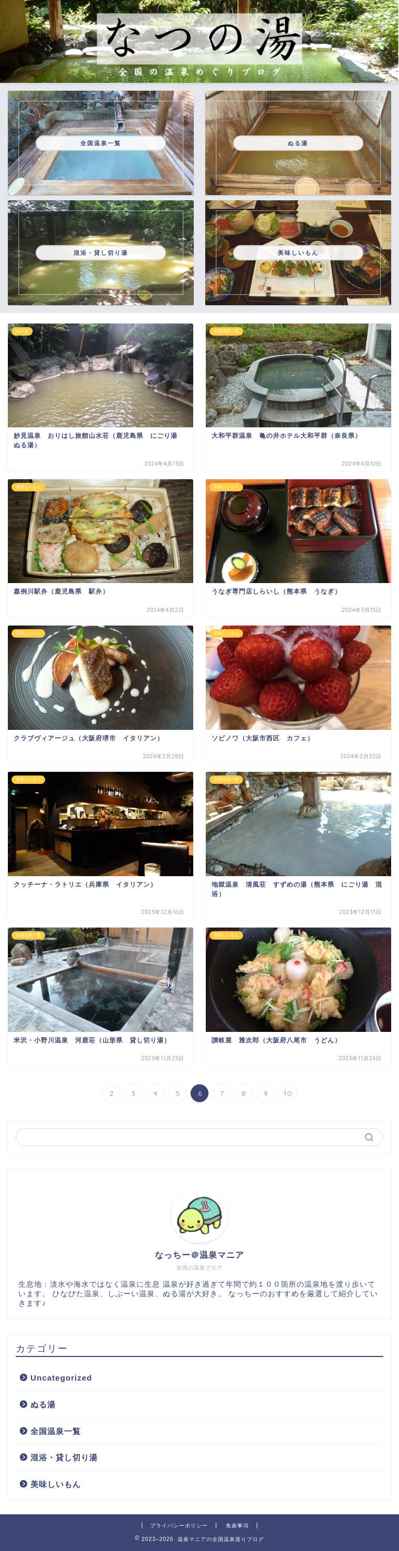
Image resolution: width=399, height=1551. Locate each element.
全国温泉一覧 (55, 1431)
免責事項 (237, 1525)
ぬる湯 (43, 1404)
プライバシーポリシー (179, 1525)
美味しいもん (55, 1484)
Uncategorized (61, 1377)
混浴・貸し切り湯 (64, 1457)
